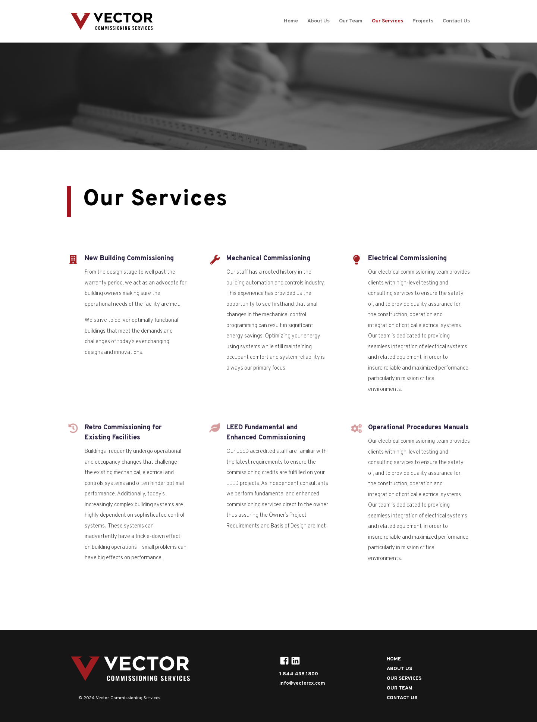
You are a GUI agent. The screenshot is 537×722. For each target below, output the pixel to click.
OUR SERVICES (404, 679)
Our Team (350, 21)
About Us (318, 21)
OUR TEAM (399, 688)
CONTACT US (402, 698)
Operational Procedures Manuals (418, 427)
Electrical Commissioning (407, 258)
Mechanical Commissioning (268, 258)
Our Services (387, 21)
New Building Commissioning (129, 258)
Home (291, 21)
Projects (422, 21)
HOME (394, 659)
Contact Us (456, 21)
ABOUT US (399, 669)
